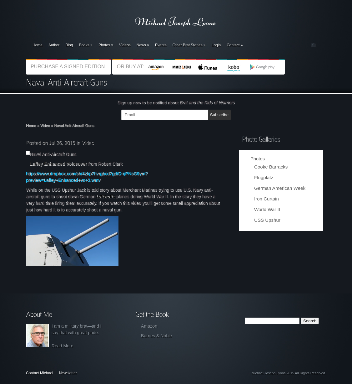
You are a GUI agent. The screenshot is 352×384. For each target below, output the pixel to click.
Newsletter (68, 373)
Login (216, 45)
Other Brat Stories (189, 45)
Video (45, 125)
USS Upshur (267, 220)
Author (53, 45)
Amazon (149, 326)
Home (38, 45)
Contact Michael (39, 373)
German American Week (279, 188)
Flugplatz (263, 177)
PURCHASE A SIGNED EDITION (68, 66)
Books (85, 45)
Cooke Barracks (271, 166)
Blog (69, 45)
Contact (235, 45)
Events (161, 45)
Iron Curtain (266, 198)
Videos (124, 45)
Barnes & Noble (156, 335)
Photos (105, 45)
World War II (267, 209)
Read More (62, 345)
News (143, 45)
